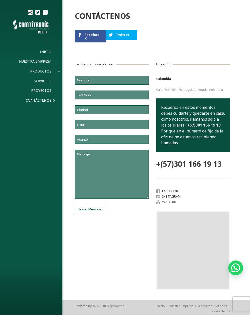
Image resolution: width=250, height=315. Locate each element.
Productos (204, 306)
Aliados (221, 306)
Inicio (161, 306)
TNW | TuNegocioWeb (108, 306)
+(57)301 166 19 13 (203, 125)
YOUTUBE (169, 202)
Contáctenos (221, 311)
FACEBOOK (170, 191)
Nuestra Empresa (181, 306)
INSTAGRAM (171, 196)
